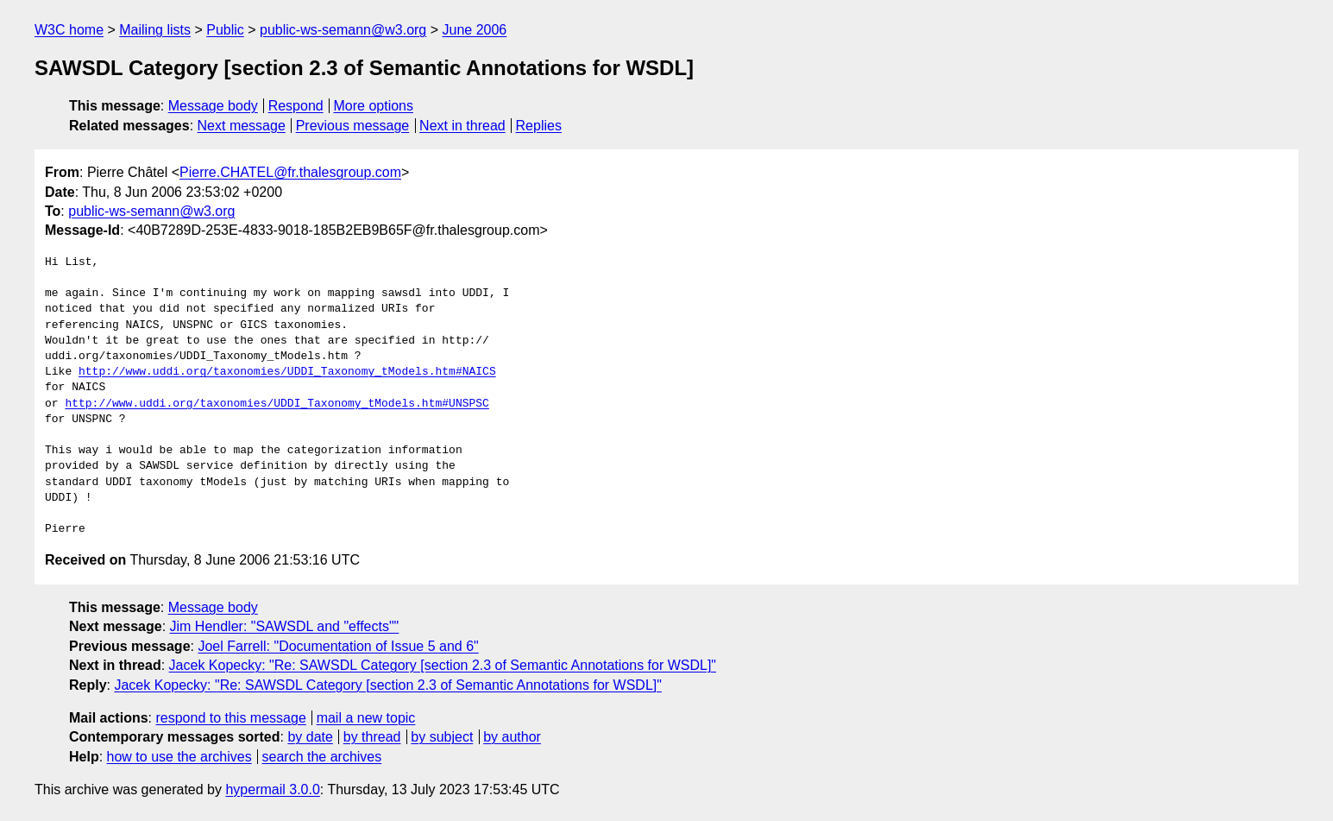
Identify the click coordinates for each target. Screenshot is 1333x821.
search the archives (322, 756)
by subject (442, 736)
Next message (242, 125)
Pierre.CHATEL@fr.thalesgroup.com (290, 172)
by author (512, 736)
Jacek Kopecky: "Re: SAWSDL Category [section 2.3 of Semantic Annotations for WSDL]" (442, 665)
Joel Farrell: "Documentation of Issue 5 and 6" (338, 646)
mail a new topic (366, 717)
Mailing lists (155, 29)
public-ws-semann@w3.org (343, 29)
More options (374, 105)
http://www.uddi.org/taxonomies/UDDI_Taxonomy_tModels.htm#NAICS (287, 372)
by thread (372, 736)
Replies (539, 125)
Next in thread (462, 125)
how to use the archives (179, 756)
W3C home (69, 29)
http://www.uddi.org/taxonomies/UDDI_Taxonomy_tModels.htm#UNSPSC (276, 404)
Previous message (353, 125)
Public (225, 29)
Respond (296, 105)
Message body (213, 105)
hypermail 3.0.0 (272, 789)
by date (309, 736)
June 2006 (475, 29)
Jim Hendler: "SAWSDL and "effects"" (284, 626)
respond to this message (230, 717)
